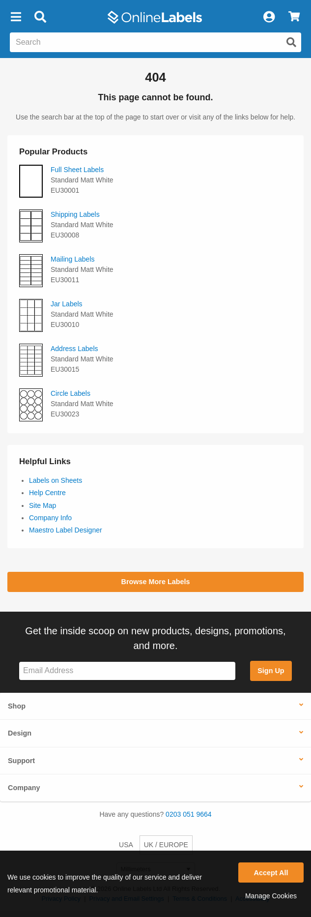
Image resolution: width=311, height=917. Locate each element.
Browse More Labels (155, 582)
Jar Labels (67, 304)
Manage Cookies (271, 896)
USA (126, 845)
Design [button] (19, 733)
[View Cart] (294, 17)
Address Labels (74, 349)
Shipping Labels (75, 214)
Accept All (271, 873)
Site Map (42, 505)
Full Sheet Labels (77, 170)
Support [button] (21, 761)
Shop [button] (17, 706)
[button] (16, 17)
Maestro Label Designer (65, 530)
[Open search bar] (40, 17)
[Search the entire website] (155, 42)
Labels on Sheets (55, 480)
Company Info (50, 518)
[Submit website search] (291, 42)
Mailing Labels (73, 259)
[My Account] (268, 17)
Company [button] (24, 788)
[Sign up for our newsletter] (127, 671)
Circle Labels (70, 393)
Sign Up (270, 671)
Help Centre (47, 493)
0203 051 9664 (188, 814)
